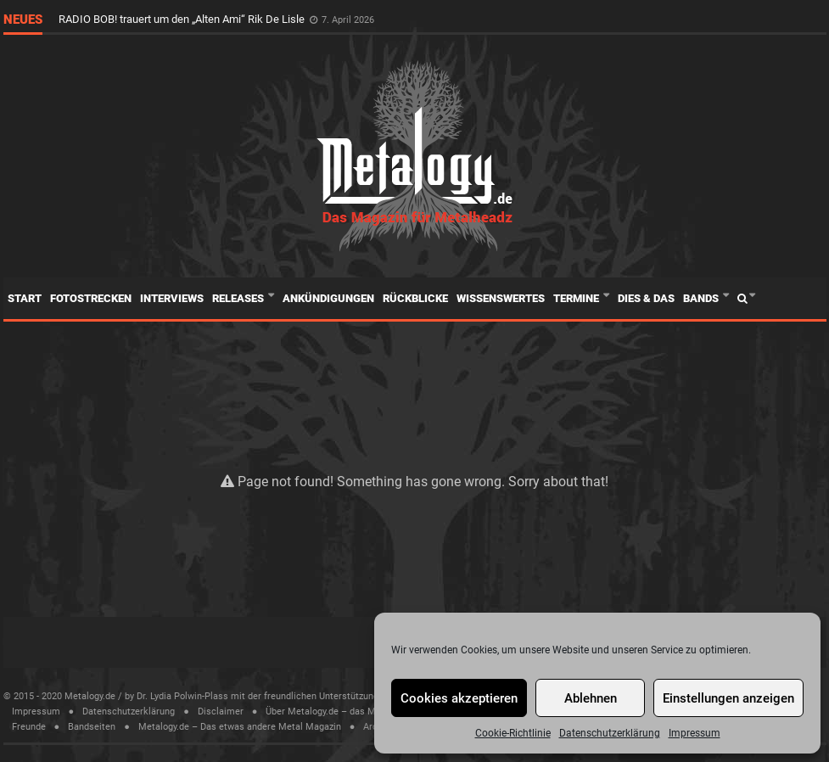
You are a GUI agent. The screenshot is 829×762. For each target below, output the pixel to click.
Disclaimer (221, 711)
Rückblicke (415, 298)
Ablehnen (590, 698)
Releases (239, 298)
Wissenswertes (501, 298)
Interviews (172, 298)
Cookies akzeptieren (459, 698)
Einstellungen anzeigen (728, 698)
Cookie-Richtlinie (513, 733)
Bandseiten (91, 726)
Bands (702, 298)
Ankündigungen (328, 298)
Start (25, 298)
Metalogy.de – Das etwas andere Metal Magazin (239, 726)
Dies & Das (646, 298)
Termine (577, 298)
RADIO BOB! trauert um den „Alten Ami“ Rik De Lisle (183, 19)
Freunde (29, 726)
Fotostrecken (91, 298)
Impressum (694, 733)
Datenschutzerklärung (609, 733)
